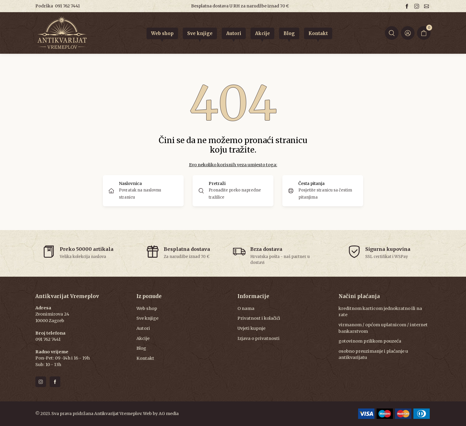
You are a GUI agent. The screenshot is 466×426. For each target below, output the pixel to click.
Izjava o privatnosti (258, 338)
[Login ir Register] (408, 33)
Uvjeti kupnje (251, 328)
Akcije (142, 338)
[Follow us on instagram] (417, 6)
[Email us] (427, 6)
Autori (143, 328)
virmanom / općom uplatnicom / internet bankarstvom (383, 328)
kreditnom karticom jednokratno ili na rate (380, 312)
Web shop (146, 308)
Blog (141, 348)
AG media (169, 413)
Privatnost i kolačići (258, 318)
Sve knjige (147, 318)
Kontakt (145, 358)
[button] (392, 33)
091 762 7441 (67, 6)
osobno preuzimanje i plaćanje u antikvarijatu (373, 354)
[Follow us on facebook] (407, 6)
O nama (245, 308)
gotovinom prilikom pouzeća (370, 341)
